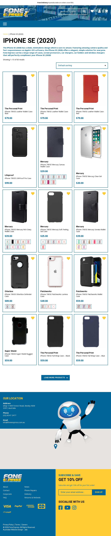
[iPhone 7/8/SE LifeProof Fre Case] (20, 142)
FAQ (5, 497)
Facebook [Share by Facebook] (60, 508)
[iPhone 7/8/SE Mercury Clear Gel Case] (91, 142)
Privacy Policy (8, 524)
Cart (106, 11)
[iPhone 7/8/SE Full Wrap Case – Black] (55, 331)
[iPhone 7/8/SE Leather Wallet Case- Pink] (55, 89)
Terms (17, 524)
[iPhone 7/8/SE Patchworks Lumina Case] (55, 271)
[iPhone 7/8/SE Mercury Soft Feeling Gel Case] (55, 207)
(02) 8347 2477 (9, 415)
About (5, 487)
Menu (5, 23)
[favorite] (32, 75)
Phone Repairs (30, 490)
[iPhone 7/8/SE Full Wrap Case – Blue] (91, 331)
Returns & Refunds (32, 497)
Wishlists (92, 11)
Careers (24, 524)
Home (5, 34)
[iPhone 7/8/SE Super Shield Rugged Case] (20, 331)
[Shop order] (82, 65)
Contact (6, 490)
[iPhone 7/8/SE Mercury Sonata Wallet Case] (91, 207)
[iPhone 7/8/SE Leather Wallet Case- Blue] (20, 89)
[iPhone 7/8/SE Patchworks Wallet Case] (91, 271)
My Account (99, 11)
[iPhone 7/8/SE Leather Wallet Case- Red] (91, 89)
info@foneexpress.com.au (14, 422)
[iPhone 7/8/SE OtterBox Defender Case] (20, 271)
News (26, 487)
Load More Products (55, 377)
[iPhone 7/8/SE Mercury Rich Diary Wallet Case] (20, 207)
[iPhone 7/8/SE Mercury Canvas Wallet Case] (55, 142)
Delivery (27, 494)
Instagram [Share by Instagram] (74, 508)
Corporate (7, 494)
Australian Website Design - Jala (15, 529)
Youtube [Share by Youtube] (67, 508)
